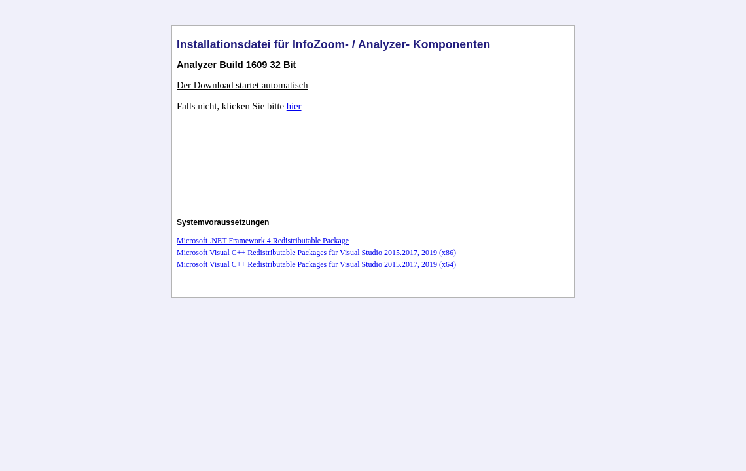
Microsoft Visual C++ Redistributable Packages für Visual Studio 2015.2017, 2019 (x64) (316, 264)
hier (294, 106)
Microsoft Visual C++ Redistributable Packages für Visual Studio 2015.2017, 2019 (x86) (316, 252)
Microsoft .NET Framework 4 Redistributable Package (263, 240)
